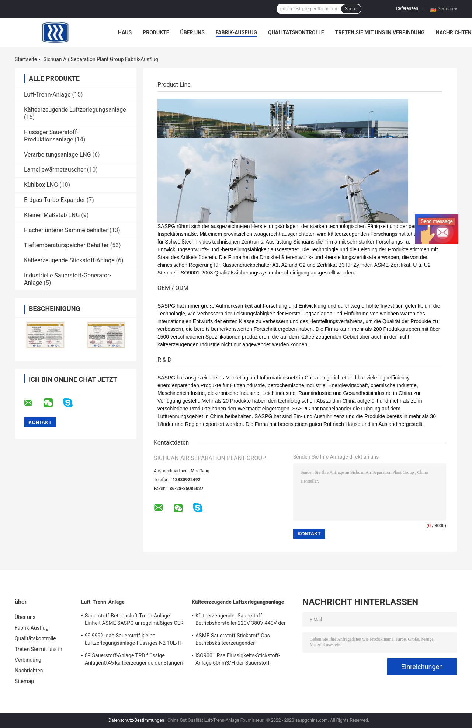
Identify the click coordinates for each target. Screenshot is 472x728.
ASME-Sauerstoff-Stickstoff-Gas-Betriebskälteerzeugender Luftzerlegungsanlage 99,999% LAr (235, 640)
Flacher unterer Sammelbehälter (66, 230)
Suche (351, 8)
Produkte (156, 32)
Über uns (192, 32)
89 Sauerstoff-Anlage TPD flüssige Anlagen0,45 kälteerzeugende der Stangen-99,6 (134, 660)
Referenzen (407, 8)
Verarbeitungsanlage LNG (57, 154)
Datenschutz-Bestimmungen (136, 720)
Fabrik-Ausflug (236, 32)
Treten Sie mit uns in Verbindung (380, 32)
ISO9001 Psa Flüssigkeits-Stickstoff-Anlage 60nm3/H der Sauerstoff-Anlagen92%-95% (237, 660)
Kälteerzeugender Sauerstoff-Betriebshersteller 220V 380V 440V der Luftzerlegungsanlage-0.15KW (240, 620)
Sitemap (24, 681)
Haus (125, 32)
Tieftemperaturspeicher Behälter (66, 245)
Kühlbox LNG (41, 184)
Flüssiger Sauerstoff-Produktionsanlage (51, 136)
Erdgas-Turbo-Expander (54, 199)
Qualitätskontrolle (296, 32)
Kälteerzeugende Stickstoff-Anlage (69, 260)
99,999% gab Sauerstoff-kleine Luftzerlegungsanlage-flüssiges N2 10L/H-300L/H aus (134, 640)
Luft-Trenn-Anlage (47, 94)
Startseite (26, 59)
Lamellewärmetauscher (55, 169)
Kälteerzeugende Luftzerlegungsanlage (75, 109)
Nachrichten (454, 32)
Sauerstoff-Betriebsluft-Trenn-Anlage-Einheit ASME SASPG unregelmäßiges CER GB (134, 620)
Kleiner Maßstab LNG (52, 214)
